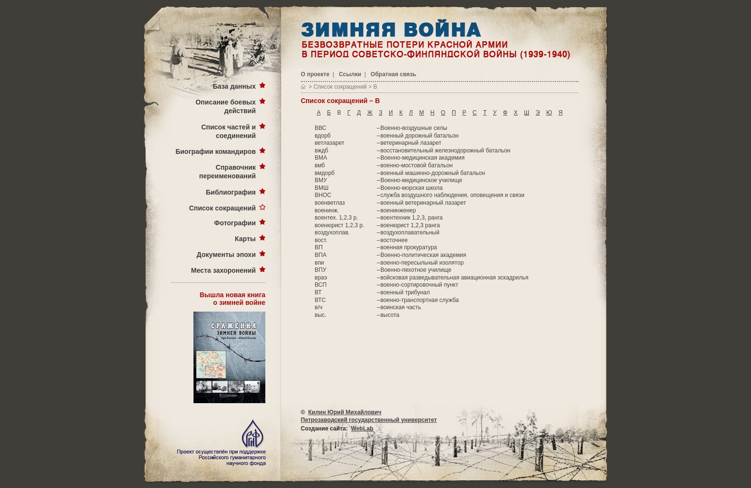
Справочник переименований (227, 171)
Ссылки (350, 74)
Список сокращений (222, 208)
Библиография (231, 192)
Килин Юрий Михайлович (345, 412)
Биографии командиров (215, 151)
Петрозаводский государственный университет (369, 420)
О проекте (315, 74)
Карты (245, 239)
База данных (234, 86)
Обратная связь (393, 74)
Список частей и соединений (228, 131)
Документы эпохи (226, 254)
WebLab (362, 428)
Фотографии (235, 223)
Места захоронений (223, 270)
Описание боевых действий (225, 106)
